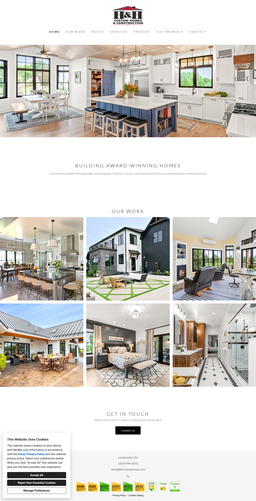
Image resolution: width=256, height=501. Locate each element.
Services (119, 31)
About (97, 31)
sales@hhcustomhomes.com (128, 469)
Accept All (36, 475)
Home (54, 31)
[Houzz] (128, 476)
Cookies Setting (136, 495)
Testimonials (169, 31)
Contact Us (128, 430)
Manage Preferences (36, 490)
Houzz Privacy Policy (31, 454)
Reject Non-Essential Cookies (37, 482)
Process (141, 31)
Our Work (76, 31)
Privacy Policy (119, 495)
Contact (198, 31)
